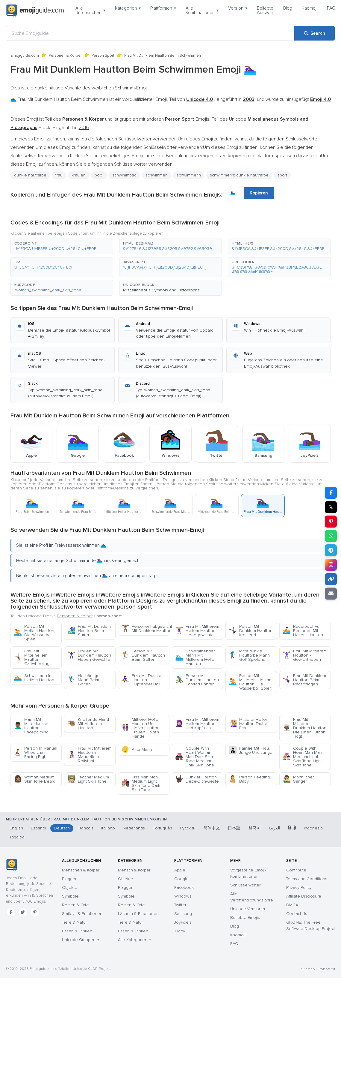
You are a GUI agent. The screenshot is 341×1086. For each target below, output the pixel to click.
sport (282, 175)
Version (237, 8)
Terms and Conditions (306, 878)
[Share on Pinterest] (331, 522)
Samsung (183, 913)
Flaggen (70, 878)
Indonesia (313, 828)
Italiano (108, 828)
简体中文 (211, 828)
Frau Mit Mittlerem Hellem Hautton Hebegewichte (197, 630)
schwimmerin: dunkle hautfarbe (239, 175)
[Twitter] (23, 912)
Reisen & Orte (75, 904)
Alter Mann (136, 749)
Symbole (70, 896)
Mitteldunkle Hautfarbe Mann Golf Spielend (249, 655)
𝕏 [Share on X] (330, 507)
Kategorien (128, 8)
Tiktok (179, 931)
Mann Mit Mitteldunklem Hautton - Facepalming (32, 726)
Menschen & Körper (80, 870)
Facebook (184, 887)
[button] (61, 246)
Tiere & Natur (74, 922)
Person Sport (103, 55)
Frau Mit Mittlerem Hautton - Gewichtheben (305, 655)
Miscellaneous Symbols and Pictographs (161, 290)
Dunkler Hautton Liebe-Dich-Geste (197, 779)
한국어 (254, 828)
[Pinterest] (35, 912)
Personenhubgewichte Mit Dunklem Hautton (145, 628)
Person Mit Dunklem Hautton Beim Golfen (143, 655)
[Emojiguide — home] (35, 11)
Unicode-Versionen (248, 908)
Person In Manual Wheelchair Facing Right (35, 752)
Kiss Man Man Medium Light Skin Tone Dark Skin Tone (140, 783)
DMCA (292, 904)
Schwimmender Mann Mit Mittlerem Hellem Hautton (196, 657)
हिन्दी (292, 828)
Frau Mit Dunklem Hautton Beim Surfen (89, 630)
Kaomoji (309, 8)
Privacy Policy (299, 887)
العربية (274, 828)
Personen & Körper (65, 55)
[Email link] (331, 594)
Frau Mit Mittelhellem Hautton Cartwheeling (31, 657)
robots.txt (327, 969)
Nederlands (134, 828)
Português (162, 828)
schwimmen (157, 175)
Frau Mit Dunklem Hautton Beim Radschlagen (304, 680)
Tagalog (17, 837)
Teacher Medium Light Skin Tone (88, 779)
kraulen (79, 175)
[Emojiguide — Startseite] (11, 865)
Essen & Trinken (77, 931)
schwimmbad (124, 175)
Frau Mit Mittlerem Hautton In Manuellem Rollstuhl (89, 754)
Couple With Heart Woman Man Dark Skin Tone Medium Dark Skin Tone (194, 757)
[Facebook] (11, 912)
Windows (182, 896)
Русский (187, 828)
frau (59, 175)
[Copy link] (331, 579)
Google (181, 878)
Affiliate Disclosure (303, 896)
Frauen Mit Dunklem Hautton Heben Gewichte (89, 655)
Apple (179, 870)
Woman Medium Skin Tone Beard (34, 779)
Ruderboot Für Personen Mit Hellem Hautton (303, 630)
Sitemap (308, 969)
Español (38, 828)
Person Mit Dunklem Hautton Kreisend (250, 630)
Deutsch (62, 828)
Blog (287, 8)
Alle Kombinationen (202, 10)
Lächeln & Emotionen (138, 913)
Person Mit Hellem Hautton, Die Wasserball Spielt (34, 633)
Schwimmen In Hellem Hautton (34, 677)
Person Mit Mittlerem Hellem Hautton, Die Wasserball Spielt (250, 682)
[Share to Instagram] (331, 565)
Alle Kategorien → (134, 939)
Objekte (69, 887)
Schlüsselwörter (245, 885)
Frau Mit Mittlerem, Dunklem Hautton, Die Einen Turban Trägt (305, 728)
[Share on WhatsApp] (331, 536)
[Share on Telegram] (331, 550)
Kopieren (259, 193)
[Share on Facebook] (331, 493)
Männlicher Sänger (298, 779)
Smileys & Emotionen (82, 913)
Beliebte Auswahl (265, 10)
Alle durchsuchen (90, 10)
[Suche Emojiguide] (150, 33)
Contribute (296, 870)
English (16, 828)
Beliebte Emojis (245, 917)
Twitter (180, 904)
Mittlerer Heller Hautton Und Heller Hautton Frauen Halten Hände (140, 728)
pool (99, 175)
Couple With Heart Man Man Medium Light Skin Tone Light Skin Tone (302, 757)
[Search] (314, 33)
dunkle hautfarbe (30, 175)
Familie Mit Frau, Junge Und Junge (250, 750)
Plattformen (163, 8)
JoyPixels (183, 922)
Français (85, 828)
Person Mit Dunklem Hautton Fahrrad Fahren (197, 680)
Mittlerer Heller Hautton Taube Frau (248, 723)
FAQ (331, 8)
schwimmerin (189, 175)
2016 (84, 128)
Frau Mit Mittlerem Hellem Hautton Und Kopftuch (197, 723)
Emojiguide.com (24, 55)
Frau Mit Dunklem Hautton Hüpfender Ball (143, 680)
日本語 (234, 828)
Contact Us (296, 913)
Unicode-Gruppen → (80, 939)
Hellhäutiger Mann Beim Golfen (84, 680)
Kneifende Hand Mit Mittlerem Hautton (88, 723)
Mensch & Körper (134, 870)
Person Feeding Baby (249, 779)
